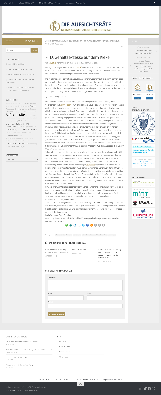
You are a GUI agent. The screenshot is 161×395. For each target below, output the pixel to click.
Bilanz (62, 41)
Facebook (69, 235)
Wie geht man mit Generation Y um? (20, 365)
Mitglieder (90, 164)
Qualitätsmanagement (11, 106)
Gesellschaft (77, 235)
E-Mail (89, 293)
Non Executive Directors (12, 103)
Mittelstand (9, 112)
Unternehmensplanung (18, 118)
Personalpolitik (11, 109)
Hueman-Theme (33, 390)
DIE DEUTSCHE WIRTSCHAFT (17, 357)
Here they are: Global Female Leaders (20, 69)
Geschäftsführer (27, 121)
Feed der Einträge (65, 346)
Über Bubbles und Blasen (16, 64)
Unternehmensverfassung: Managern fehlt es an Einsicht (56, 251)
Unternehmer (32, 115)
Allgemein (19, 120)
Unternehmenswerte (17, 143)
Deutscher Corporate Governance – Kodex (22, 341)
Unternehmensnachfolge (14, 138)
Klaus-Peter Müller (88, 235)
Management (99, 41)
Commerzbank (66, 104)
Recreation (103, 235)
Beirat (20, 103)
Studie (8, 146)
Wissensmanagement (30, 112)
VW (79, 67)
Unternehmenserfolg (29, 103)
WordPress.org (64, 357)
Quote (29, 132)
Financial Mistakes (79, 249)
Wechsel (59, 44)
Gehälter (88, 41)
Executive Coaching (11, 132)
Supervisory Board (10, 121)
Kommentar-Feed (65, 352)
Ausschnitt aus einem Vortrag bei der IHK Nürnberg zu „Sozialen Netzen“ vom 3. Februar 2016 (109, 253)
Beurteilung (9, 118)
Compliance (24, 132)
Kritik (96, 235)
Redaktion (52, 63)
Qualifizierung (112, 41)
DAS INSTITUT (9, 3)
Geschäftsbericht (10, 141)
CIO (25, 118)
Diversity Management (15, 135)
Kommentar (52, 277)
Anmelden (62, 341)
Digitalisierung (18, 130)
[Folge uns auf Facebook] (33, 41)
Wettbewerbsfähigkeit (17, 146)
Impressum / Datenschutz (75, 3)
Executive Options (28, 138)
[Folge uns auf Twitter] (29, 41)
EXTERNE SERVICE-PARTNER (50, 3)
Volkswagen (111, 235)
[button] (66, 225)
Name (50, 293)
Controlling (29, 118)
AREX (16, 141)
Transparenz (26, 126)
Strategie (33, 109)
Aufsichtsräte (51, 41)
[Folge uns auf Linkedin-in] (25, 41)
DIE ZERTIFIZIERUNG (26, 3)
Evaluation (35, 118)
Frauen (33, 126)
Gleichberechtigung (23, 106)
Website (50, 302)
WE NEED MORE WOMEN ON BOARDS (21, 74)
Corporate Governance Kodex (17, 125)
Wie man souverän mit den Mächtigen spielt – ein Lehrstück (29, 349)
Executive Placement (23, 141)
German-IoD (13, 123)
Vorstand (49, 44)
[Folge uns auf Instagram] (37, 41)
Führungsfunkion (74, 41)
